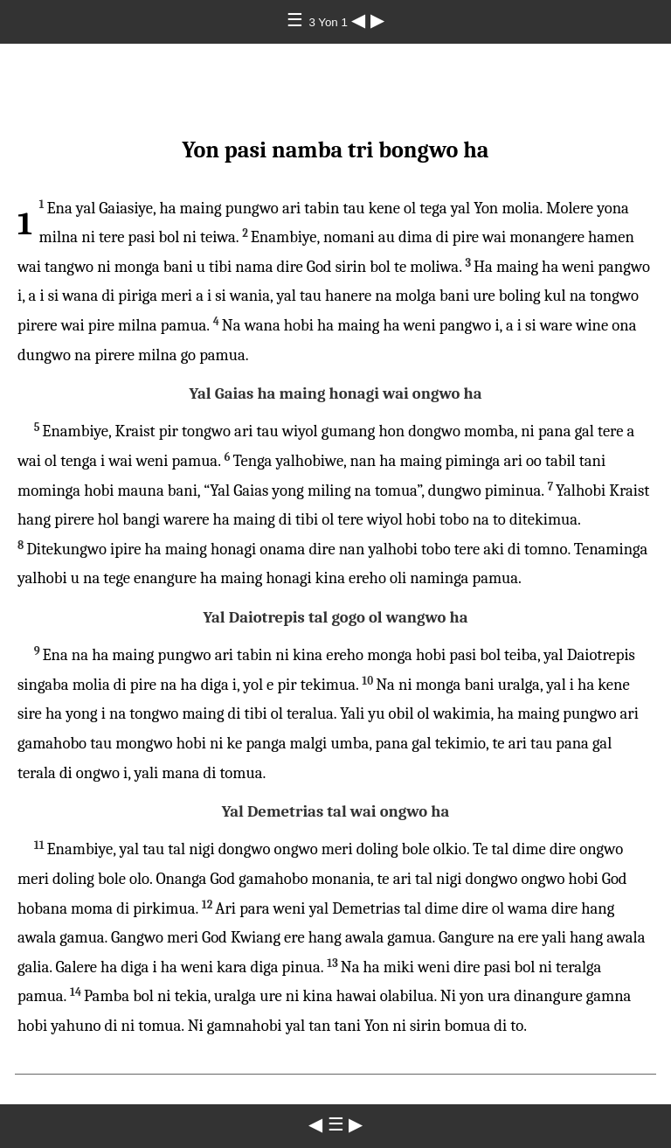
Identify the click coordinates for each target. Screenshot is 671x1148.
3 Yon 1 (329, 22)
